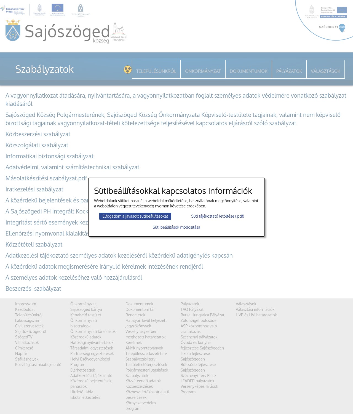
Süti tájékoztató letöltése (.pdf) (217, 216)
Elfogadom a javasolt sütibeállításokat (135, 216)
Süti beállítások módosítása (176, 227)
